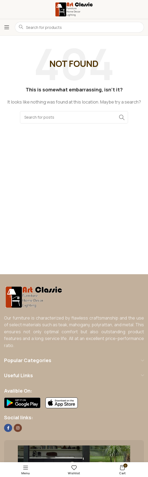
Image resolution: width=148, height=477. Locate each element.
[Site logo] (74, 9)
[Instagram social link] (18, 428)
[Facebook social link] (8, 428)
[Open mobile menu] (6, 27)
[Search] (74, 117)
